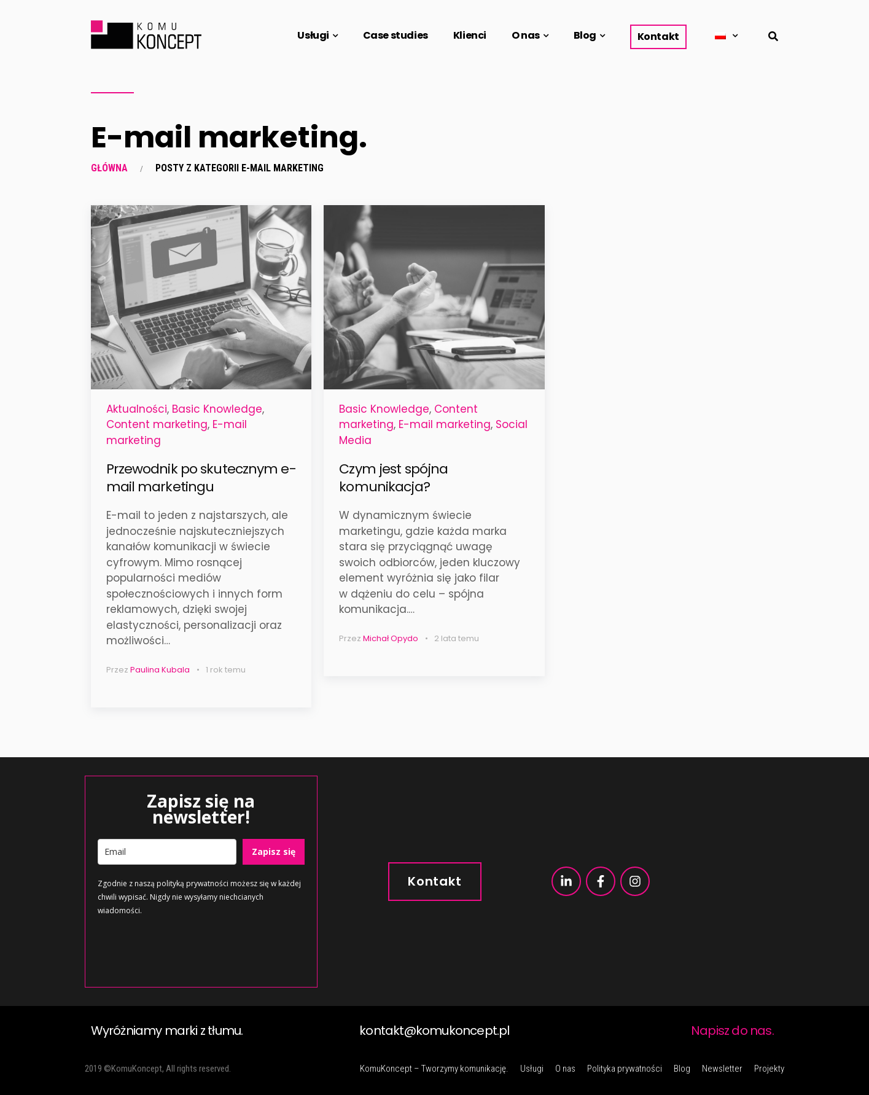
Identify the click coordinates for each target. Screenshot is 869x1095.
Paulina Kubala (160, 670)
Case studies (395, 35)
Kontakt (658, 36)
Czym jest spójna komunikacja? (393, 477)
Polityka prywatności (624, 1068)
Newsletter (722, 1068)
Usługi (313, 35)
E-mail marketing (445, 424)
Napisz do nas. (732, 1030)
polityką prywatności (192, 883)
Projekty (769, 1068)
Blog (585, 35)
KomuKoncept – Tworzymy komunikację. (434, 1068)
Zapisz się (273, 851)
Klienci (469, 35)
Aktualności (136, 409)
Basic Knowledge (217, 409)
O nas (526, 35)
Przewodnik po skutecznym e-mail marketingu (201, 477)
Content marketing (157, 424)
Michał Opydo (390, 638)
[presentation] (191, 951)
